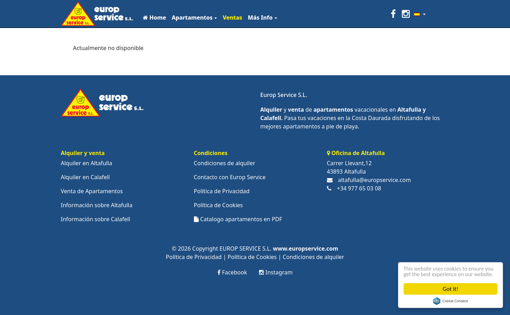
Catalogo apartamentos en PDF (238, 219)
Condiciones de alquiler (225, 163)
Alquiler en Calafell (85, 177)
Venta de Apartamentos (92, 191)
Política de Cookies (218, 205)
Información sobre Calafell (95, 219)
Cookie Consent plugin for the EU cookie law (450, 301)
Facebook (232, 272)
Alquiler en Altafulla (86, 163)
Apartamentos (192, 17)
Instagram (276, 272)
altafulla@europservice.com (374, 180)
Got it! (450, 289)
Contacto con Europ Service (230, 177)
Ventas (232, 17)
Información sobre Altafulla (97, 205)
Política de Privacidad (222, 191)
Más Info (260, 17)
